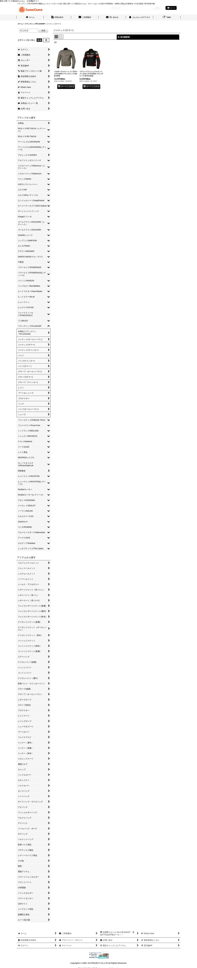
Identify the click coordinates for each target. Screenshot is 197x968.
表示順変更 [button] (124, 37)
